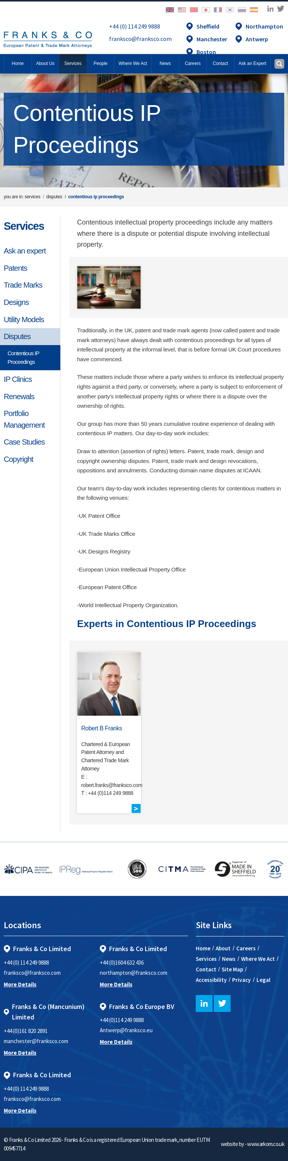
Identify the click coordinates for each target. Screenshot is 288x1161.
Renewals (19, 396)
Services (24, 226)
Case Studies (24, 442)
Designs (16, 302)
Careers (246, 948)
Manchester (211, 39)
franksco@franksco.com (140, 38)
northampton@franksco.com (133, 972)
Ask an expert (25, 251)
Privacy (241, 979)
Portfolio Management (24, 419)
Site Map (232, 969)
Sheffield (207, 26)
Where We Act (258, 958)
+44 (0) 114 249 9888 (134, 26)
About (223, 948)
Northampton (264, 26)
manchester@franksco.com (36, 1041)
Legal (263, 979)
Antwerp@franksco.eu (126, 1030)
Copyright (18, 459)
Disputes (17, 336)
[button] (220, 64)
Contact (206, 969)
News (229, 958)
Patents (15, 268)
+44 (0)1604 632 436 (122, 962)
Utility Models (24, 319)
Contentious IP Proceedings (23, 357)
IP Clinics (18, 379)
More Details (20, 984)
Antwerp (257, 39)
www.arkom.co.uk (265, 1143)
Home (18, 63)
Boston (206, 52)
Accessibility (211, 979)
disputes (54, 196)
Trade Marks (23, 285)
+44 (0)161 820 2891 (26, 1030)
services (32, 196)
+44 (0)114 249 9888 (122, 1020)
